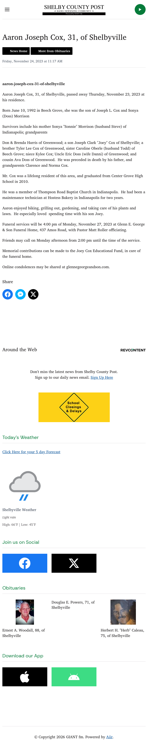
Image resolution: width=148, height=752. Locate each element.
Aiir (109, 737)
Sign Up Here (102, 377)
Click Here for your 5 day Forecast (31, 452)
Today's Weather (20, 437)
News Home (18, 51)
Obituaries (13, 588)
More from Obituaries (54, 51)
